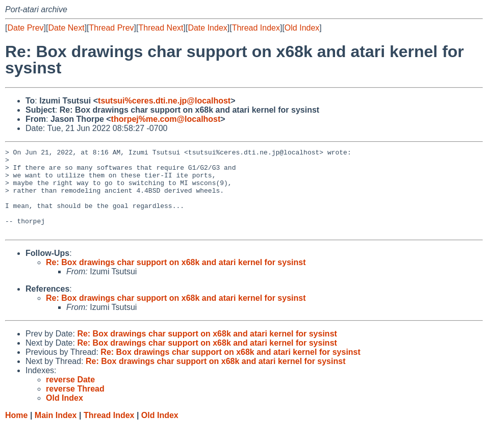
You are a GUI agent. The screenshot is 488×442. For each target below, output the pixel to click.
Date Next (66, 27)
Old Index (302, 27)
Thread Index (256, 27)
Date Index (207, 27)
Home (16, 432)
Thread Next (160, 27)
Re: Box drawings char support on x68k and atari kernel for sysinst (175, 279)
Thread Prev (111, 27)
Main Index (56, 432)
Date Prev (25, 27)
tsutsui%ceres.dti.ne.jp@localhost (164, 100)
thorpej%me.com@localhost (166, 119)
